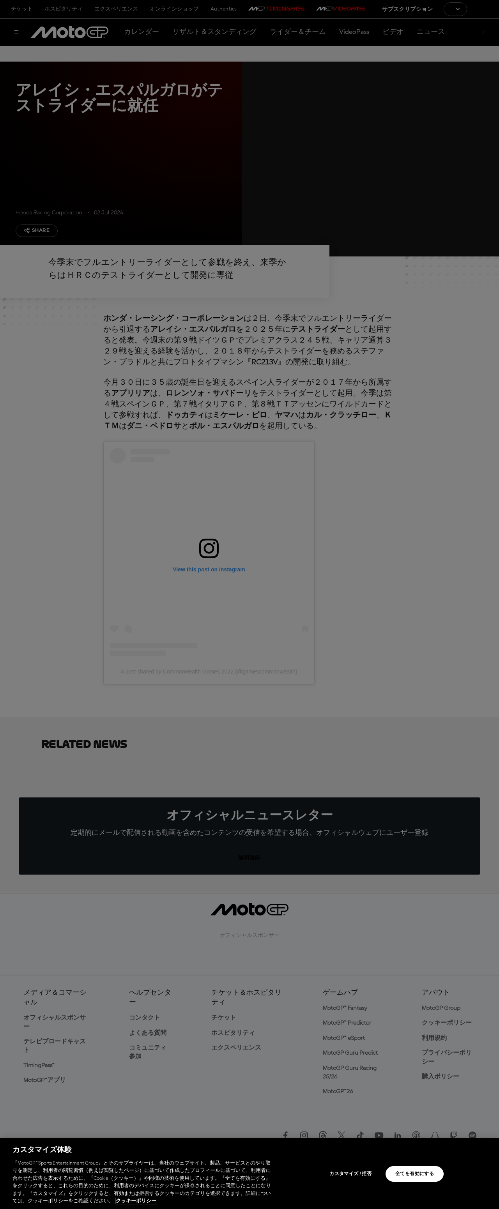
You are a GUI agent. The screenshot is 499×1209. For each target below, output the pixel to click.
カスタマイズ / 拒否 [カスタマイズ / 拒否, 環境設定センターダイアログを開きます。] (350, 1174)
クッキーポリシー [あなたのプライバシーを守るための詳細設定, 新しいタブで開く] (136, 1201)
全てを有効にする (414, 1174)
